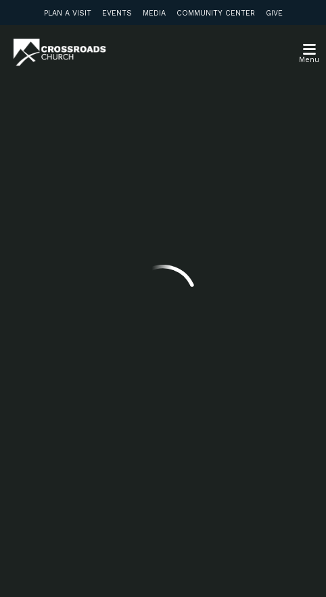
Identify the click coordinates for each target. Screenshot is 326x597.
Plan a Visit (67, 13)
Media (154, 13)
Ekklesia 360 (163, 568)
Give (274, 13)
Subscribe (60, 465)
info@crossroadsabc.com (75, 246)
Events (117, 13)
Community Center (216, 13)
